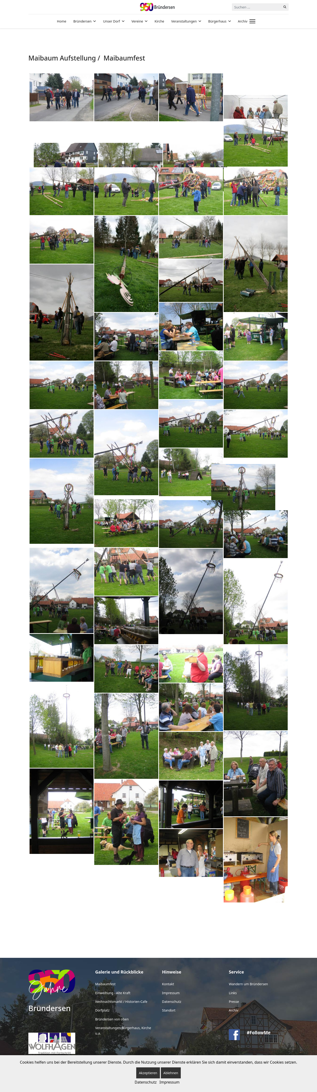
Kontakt (168, 984)
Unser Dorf (111, 21)
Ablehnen (170, 1073)
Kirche (159, 21)
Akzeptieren (148, 1073)
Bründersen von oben (112, 1019)
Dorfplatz (102, 1010)
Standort (168, 1010)
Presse (234, 1001)
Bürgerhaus (217, 21)
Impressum (171, 993)
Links (233, 993)
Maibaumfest (105, 984)
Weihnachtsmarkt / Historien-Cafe (121, 1001)
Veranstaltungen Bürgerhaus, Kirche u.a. (123, 1030)
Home (61, 21)
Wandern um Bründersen (248, 984)
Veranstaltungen (184, 21)
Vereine (137, 21)
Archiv (243, 21)
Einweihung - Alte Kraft (112, 993)
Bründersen (82, 21)
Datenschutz (171, 1001)
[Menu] (251, 21)
